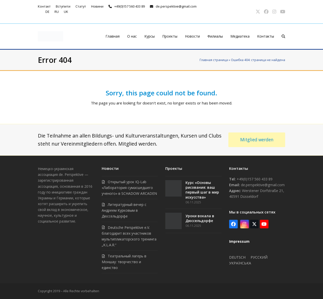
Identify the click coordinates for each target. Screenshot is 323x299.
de (47, 11)
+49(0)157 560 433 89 (129, 6)
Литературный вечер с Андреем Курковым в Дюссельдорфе (124, 210)
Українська (240, 263)
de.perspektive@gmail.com (176, 6)
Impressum (239, 241)
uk (66, 11)
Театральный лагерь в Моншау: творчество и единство (124, 262)
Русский (259, 257)
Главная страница (214, 60)
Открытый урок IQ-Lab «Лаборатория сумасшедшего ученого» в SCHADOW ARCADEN (129, 187)
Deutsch (237, 257)
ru (57, 11)
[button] (283, 36)
